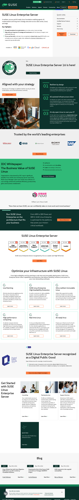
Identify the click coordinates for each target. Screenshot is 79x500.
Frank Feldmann (7, 477)
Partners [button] (45, 7)
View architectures (64, 220)
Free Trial (24, 444)
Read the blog (32, 73)
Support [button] (40, 7)
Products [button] (28, 7)
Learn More (39, 261)
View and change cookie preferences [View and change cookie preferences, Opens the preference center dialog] (48, 494)
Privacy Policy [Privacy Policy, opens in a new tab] (36, 494)
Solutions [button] (34, 7)
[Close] (61, 492)
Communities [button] (52, 7)
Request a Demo (61, 34)
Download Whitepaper (48, 176)
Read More (20, 477)
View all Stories (39, 154)
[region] (35, 493)
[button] (38, 1)
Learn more (10, 306)
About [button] (58, 7)
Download (72, 34)
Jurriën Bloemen (32, 477)
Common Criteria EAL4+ (37, 38)
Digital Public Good (35, 36)
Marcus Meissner (59, 477)
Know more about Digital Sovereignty (38, 373)
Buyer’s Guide (9, 94)
